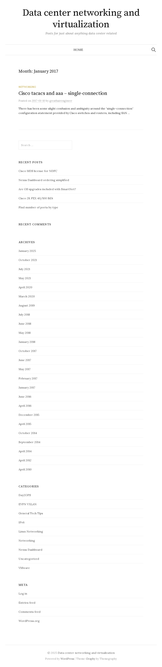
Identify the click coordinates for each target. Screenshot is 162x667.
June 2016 (25, 396)
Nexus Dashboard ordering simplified (44, 180)
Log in (23, 593)
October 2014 (28, 433)
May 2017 (25, 369)
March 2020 (27, 296)
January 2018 (27, 342)
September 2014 (29, 442)
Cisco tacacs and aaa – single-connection (63, 93)
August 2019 (27, 305)
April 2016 (25, 405)
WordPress (67, 658)
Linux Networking (31, 531)
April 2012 (25, 460)
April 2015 (25, 424)
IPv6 (21, 522)
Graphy (90, 658)
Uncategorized (29, 559)
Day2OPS (25, 495)
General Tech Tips (31, 513)
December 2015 (29, 415)
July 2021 (24, 269)
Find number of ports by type (38, 207)
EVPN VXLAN (28, 504)
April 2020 (25, 287)
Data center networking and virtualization (81, 19)
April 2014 (25, 451)
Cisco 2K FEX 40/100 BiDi (36, 198)
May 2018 (25, 332)
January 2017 (27, 387)
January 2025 (27, 251)
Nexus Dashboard (30, 549)
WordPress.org (29, 621)
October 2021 (28, 260)
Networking (27, 86)
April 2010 (25, 469)
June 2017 (25, 360)
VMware (24, 568)
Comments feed (29, 611)
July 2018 (24, 314)
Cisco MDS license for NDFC (38, 171)
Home (78, 50)
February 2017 (28, 378)
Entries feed (27, 602)
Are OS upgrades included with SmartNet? (47, 189)
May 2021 (25, 278)
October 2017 (28, 351)
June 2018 (25, 323)
